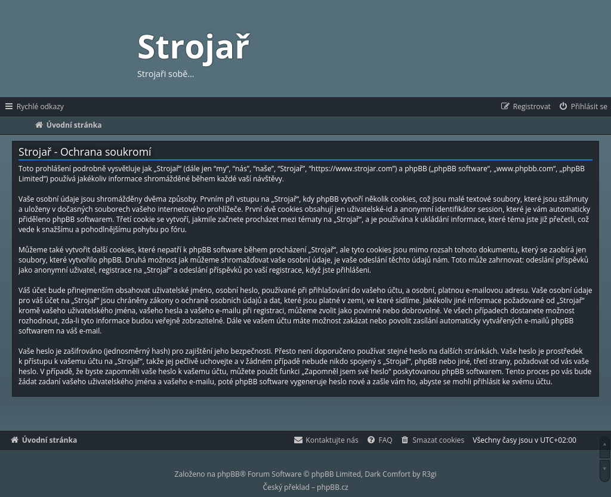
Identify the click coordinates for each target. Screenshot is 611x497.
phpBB (228, 474)
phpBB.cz (332, 487)
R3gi (429, 474)
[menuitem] (582, 107)
